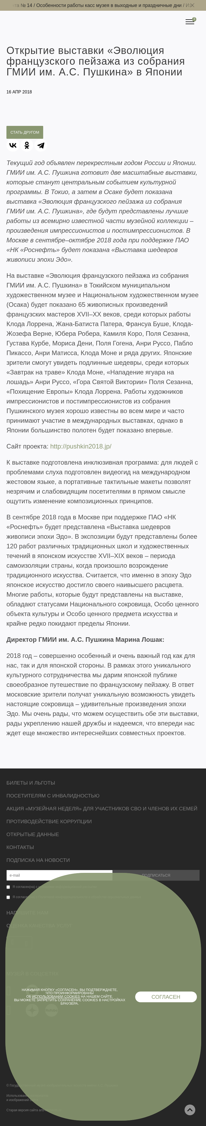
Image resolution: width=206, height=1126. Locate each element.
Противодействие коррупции (49, 821)
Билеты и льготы (30, 783)
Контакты (20, 847)
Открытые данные (32, 834)
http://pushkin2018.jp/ (80, 446)
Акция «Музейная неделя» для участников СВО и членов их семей (101, 808)
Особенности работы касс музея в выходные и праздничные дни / (112, 5)
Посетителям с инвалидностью (53, 796)
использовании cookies (56, 996)
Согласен (166, 997)
